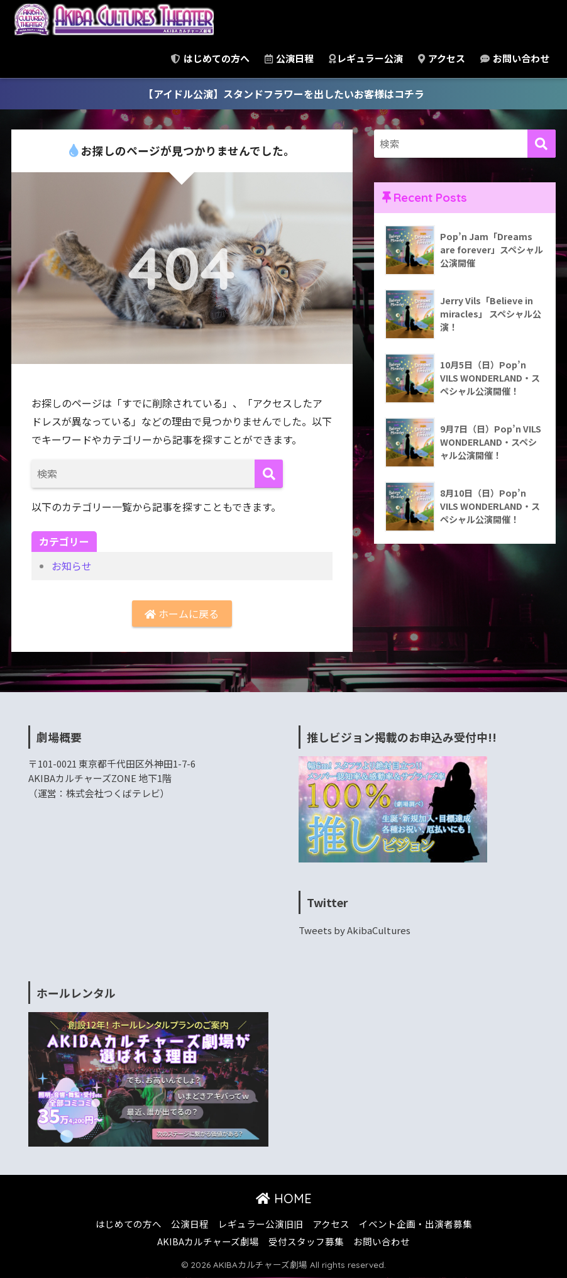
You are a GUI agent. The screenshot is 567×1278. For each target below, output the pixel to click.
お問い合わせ (514, 58)
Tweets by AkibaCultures (354, 930)
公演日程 (289, 58)
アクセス (441, 58)
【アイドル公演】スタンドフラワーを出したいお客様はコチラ (283, 93)
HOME (284, 1198)
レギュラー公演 (366, 58)
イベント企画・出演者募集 (415, 1223)
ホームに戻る (182, 613)
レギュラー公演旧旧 (260, 1223)
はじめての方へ (210, 58)
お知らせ (72, 565)
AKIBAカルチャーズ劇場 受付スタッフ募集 (250, 1241)
